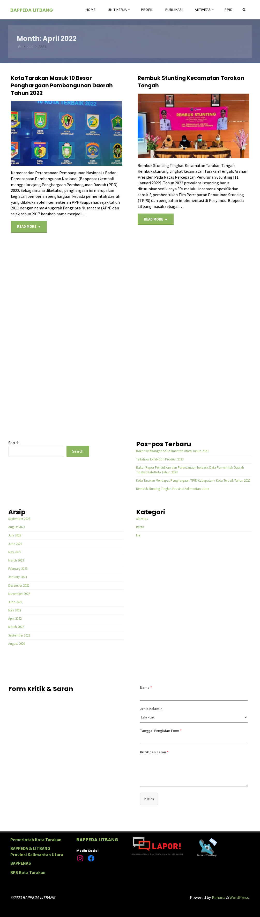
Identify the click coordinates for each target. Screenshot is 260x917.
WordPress (239, 897)
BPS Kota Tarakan (28, 872)
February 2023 (17, 568)
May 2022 (14, 610)
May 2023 (14, 552)
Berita (140, 527)
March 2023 (16, 560)
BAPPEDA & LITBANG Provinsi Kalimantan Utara (36, 852)
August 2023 (16, 527)
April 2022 (14, 618)
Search (13, 442)
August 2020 (16, 643)
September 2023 (19, 519)
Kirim (149, 798)
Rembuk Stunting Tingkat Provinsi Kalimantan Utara (172, 489)
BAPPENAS (20, 863)
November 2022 (19, 594)
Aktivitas (142, 519)
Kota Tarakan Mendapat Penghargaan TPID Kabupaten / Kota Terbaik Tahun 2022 (193, 480)
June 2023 (15, 544)
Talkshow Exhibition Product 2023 (159, 459)
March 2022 (16, 627)
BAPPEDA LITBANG (31, 10)
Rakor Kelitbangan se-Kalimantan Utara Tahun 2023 (172, 451)
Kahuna (218, 897)
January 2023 (17, 577)
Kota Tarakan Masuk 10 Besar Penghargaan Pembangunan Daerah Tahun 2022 (62, 85)
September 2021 (19, 635)
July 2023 (14, 535)
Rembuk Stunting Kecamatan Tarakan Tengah (191, 81)
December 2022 (18, 585)
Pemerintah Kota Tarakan (36, 840)
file (138, 535)
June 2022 (15, 602)
